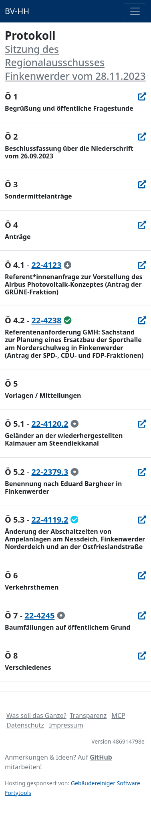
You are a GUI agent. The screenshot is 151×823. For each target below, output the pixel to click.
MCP (118, 715)
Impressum (66, 725)
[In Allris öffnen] (142, 96)
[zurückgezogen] (68, 264)
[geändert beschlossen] (74, 519)
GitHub (101, 757)
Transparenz (88, 715)
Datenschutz (25, 725)
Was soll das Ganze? (36, 715)
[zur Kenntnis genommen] (74, 423)
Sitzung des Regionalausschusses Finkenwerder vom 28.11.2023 (75, 62)
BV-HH (17, 11)
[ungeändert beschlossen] (68, 320)
